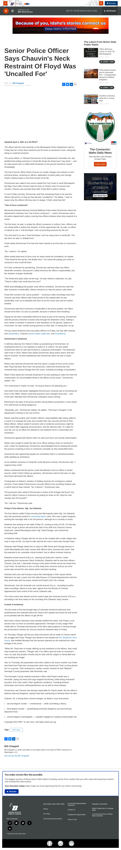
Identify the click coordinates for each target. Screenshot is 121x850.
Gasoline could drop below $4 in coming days (107, 98)
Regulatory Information (100, 804)
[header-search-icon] (101, 3)
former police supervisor (39, 334)
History (45, 809)
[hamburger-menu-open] (5, 3)
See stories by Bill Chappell (16, 755)
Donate (112, 3)
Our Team (46, 814)
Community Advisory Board (52, 819)
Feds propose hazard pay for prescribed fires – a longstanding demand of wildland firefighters (107, 75)
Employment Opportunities (77, 814)
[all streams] (110, 11)
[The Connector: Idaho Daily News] (100, 128)
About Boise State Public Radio (54, 804)
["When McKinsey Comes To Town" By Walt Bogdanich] (91, 52)
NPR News (16, 730)
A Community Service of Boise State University (102, 815)
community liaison (38, 516)
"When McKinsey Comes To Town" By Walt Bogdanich (107, 51)
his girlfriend (60, 334)
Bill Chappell (18, 83)
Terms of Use (72, 819)
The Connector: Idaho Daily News (100, 151)
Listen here (100, 164)
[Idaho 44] (100, 186)
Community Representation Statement (77, 804)
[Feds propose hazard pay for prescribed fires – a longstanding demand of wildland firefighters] (91, 73)
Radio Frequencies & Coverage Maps (102, 809)
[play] (6, 11)
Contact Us (71, 810)
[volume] (12, 11)
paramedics (14, 334)
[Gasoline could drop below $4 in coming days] (91, 99)
